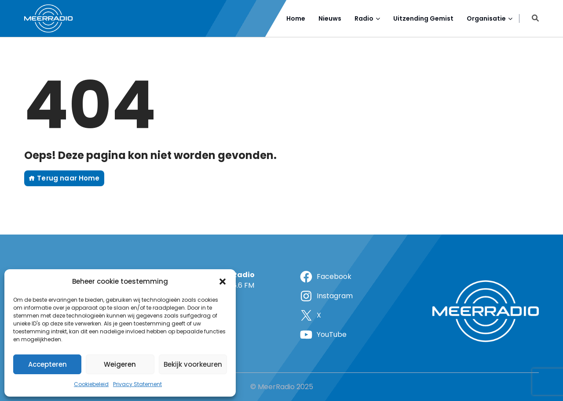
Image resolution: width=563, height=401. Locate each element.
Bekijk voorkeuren (193, 364)
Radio (364, 18)
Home (295, 18)
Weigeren (120, 364)
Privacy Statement (137, 384)
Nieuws (329, 18)
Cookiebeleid (91, 384)
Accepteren (47, 364)
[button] (222, 281)
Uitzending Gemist (423, 18)
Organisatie (486, 18)
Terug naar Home (64, 178)
